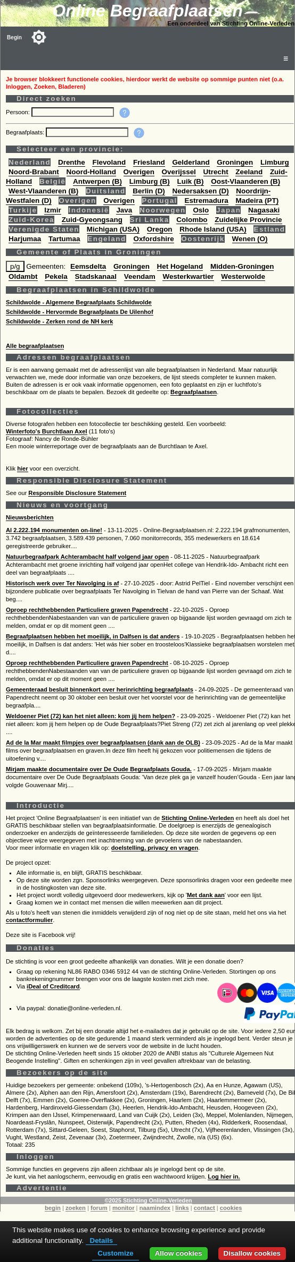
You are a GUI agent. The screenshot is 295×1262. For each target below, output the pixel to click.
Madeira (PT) (256, 200)
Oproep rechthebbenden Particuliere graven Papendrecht (87, 610)
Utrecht (215, 172)
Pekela (56, 276)
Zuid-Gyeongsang (92, 220)
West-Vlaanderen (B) (43, 191)
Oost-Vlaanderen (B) (245, 181)
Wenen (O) (250, 239)
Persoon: (18, 112)
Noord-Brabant (34, 172)
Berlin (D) (149, 191)
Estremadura (206, 200)
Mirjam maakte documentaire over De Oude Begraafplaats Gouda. (99, 769)
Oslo (201, 210)
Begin (14, 37)
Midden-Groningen (242, 266)
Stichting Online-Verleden (197, 818)
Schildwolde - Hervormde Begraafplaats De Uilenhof (79, 312)
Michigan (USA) (113, 229)
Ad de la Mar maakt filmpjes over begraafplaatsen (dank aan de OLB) (103, 742)
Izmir (52, 210)
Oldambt (23, 276)
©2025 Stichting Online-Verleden (148, 1200)
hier (22, 468)
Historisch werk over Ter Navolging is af (62, 583)
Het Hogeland (180, 266)
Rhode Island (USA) (212, 229)
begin (53, 1208)
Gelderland (190, 162)
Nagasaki (264, 210)
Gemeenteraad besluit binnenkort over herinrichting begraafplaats (99, 689)
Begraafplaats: (26, 132)
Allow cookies (178, 1253)
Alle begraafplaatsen (35, 346)
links (182, 1208)
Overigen (139, 172)
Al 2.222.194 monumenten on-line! (54, 530)
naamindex (155, 1208)
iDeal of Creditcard (53, 986)
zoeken (75, 1208)
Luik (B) (190, 181)
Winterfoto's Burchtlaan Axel (46, 431)
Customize (115, 1253)
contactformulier (29, 920)
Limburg (274, 162)
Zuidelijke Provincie (248, 220)
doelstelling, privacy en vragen (155, 848)
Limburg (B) (149, 181)
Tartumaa (64, 239)
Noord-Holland (91, 172)
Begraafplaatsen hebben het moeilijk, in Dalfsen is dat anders (92, 636)
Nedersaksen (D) (201, 191)
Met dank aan (206, 895)
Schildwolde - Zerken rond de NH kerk (59, 321)
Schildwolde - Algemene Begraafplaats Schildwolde (79, 302)
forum (99, 1208)
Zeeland (249, 172)
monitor (123, 1208)
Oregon (160, 229)
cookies (231, 1208)
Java (124, 210)
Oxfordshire (153, 239)
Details (101, 1240)
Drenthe (71, 162)
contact (204, 1208)
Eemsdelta (88, 266)
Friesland (149, 162)
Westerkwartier (188, 276)
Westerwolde (243, 276)
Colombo (191, 220)
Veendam (139, 276)
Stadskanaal (96, 276)
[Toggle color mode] (39, 37)
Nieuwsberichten (30, 517)
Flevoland (109, 162)
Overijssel (179, 172)
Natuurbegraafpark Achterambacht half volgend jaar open (87, 556)
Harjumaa (25, 239)
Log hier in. (224, 1176)
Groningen (235, 162)
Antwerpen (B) (97, 181)
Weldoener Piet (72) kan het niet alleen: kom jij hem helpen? (90, 716)
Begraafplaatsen (193, 392)
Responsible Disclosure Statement (77, 493)
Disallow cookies (252, 1253)
